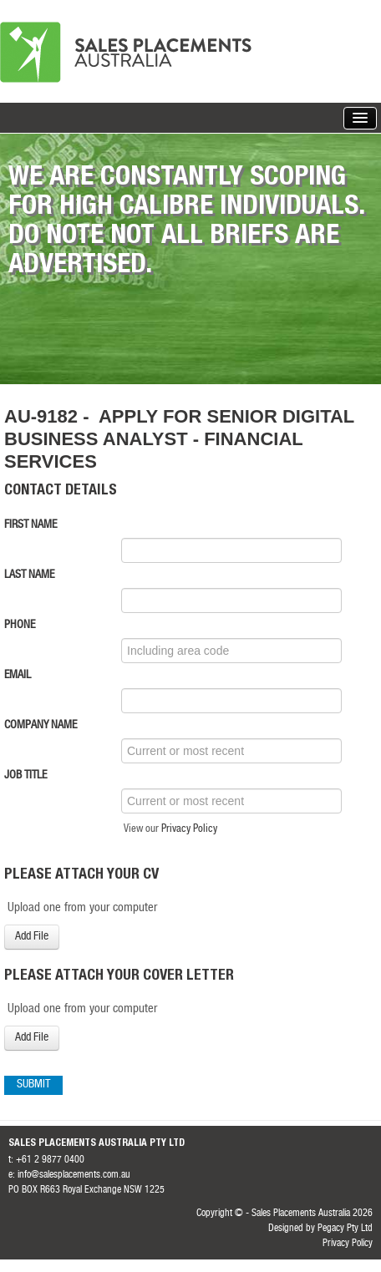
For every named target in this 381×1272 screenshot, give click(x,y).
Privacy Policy (189, 829)
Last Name (29, 575)
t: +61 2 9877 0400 (46, 1160)
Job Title (25, 776)
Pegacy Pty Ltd (345, 1229)
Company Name (40, 726)
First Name (30, 525)
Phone (19, 625)
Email (17, 676)
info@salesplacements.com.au (74, 1175)
